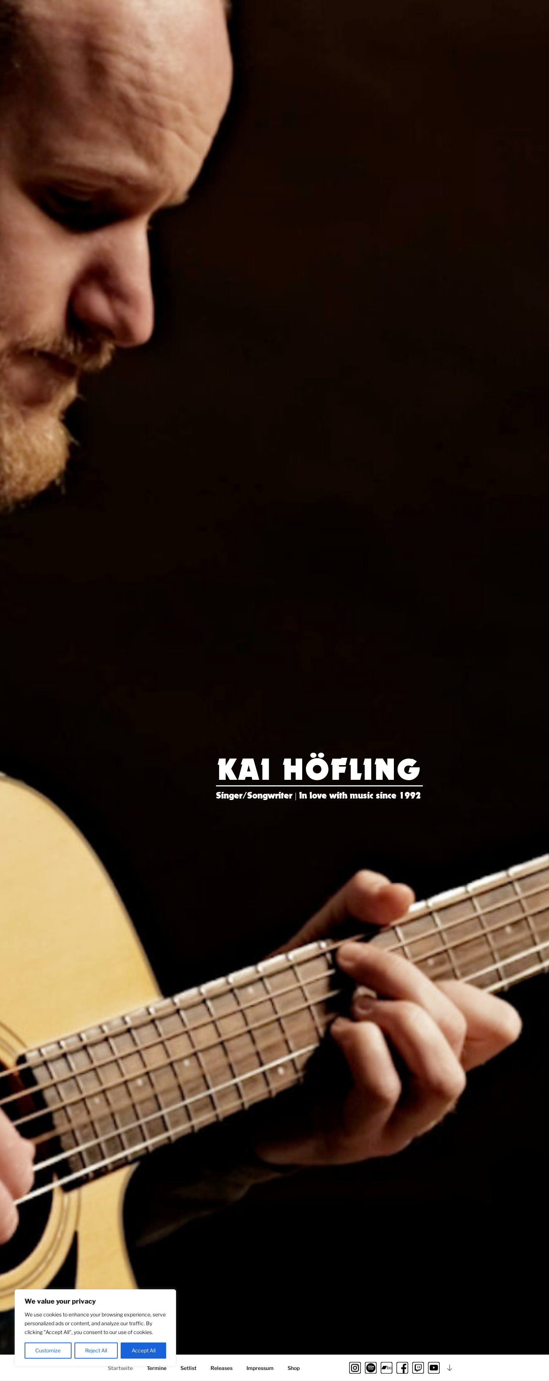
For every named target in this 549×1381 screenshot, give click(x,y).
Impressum (260, 1368)
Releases (222, 1368)
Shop (294, 1368)
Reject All (96, 1350)
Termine (156, 1368)
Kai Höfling (320, 770)
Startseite (120, 1368)
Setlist (188, 1368)
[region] (95, 1327)
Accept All (143, 1350)
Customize (48, 1350)
